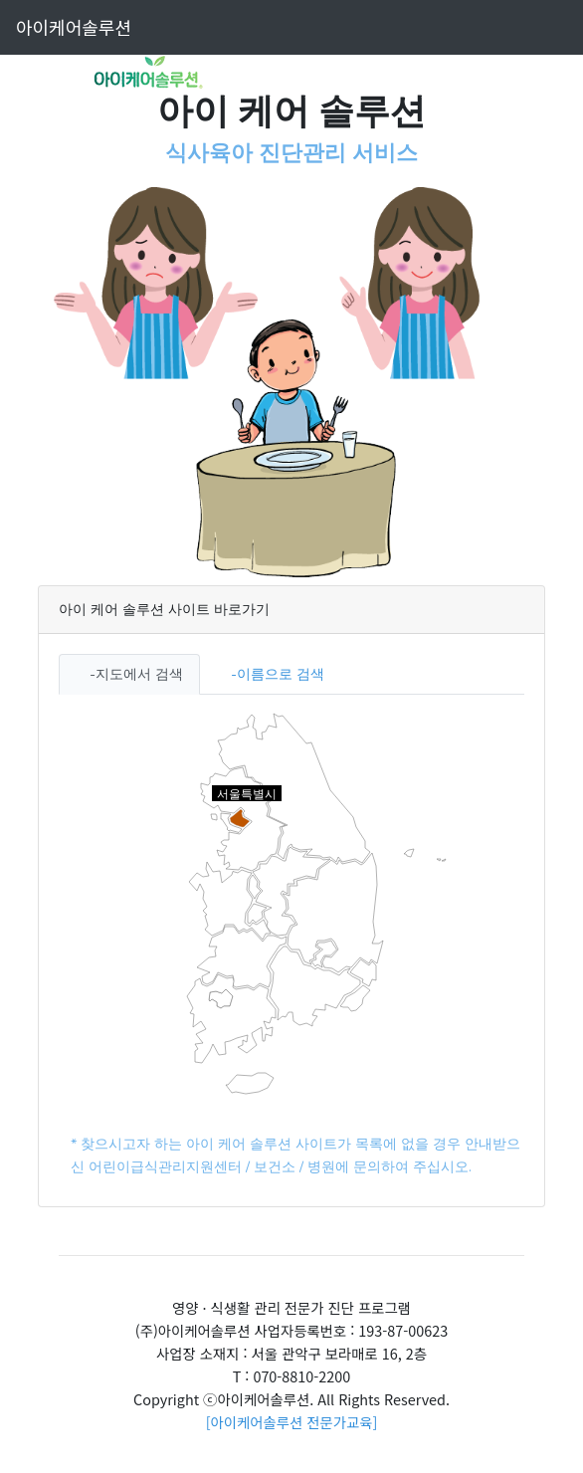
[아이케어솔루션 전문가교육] (292, 1421)
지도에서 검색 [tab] (139, 674)
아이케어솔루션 (73, 27)
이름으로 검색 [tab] (280, 674)
